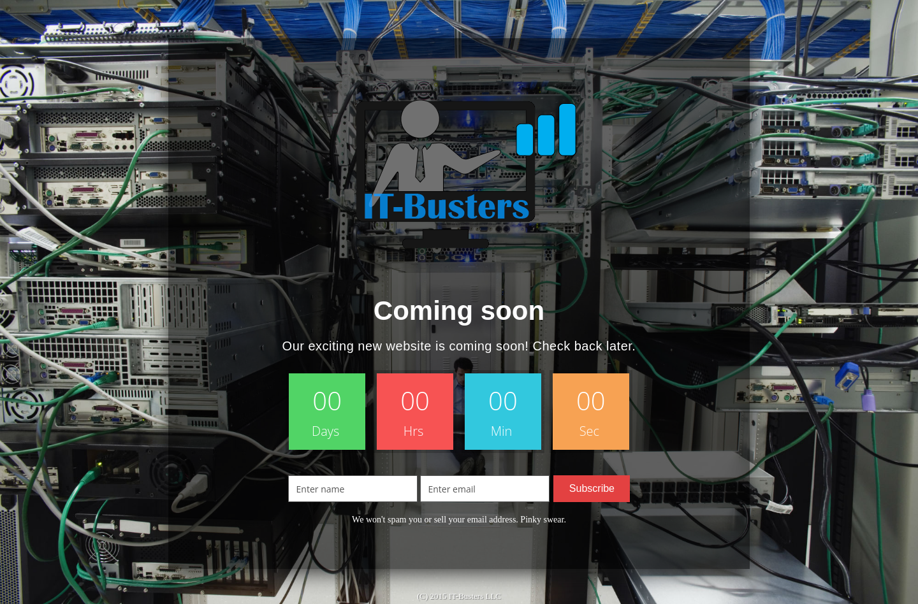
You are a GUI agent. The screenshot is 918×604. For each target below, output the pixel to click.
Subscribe (592, 488)
